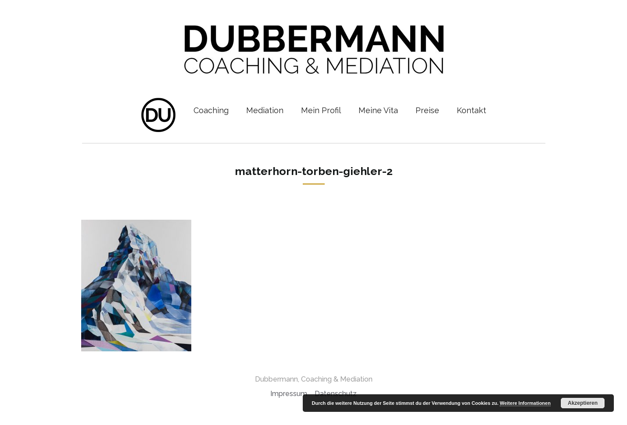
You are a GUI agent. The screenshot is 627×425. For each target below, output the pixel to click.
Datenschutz (336, 393)
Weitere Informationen (525, 403)
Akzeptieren (583, 403)
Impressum (288, 393)
